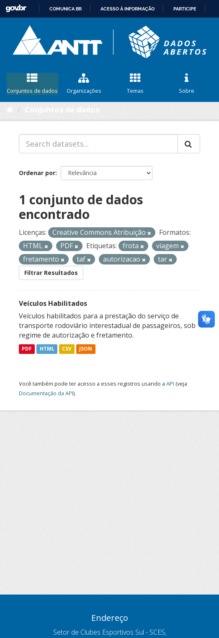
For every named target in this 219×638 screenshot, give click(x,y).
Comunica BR (65, 9)
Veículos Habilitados (53, 303)
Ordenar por (37, 173)
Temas (135, 84)
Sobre (186, 84)
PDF (27, 348)
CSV (67, 348)
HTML (47, 348)
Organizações (84, 84)
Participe (184, 9)
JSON (85, 348)
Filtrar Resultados (51, 273)
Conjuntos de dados (32, 84)
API (170, 383)
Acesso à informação (127, 9)
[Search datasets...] (98, 143)
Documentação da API (46, 393)
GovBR (15, 9)
